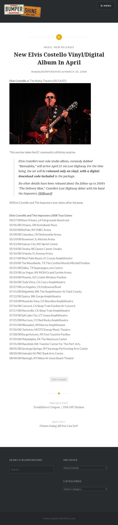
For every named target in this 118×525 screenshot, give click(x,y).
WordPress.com (67, 518)
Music (48, 47)
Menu (107, 5)
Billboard (45, 193)
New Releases (64, 47)
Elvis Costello (59, 379)
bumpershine (51, 71)
